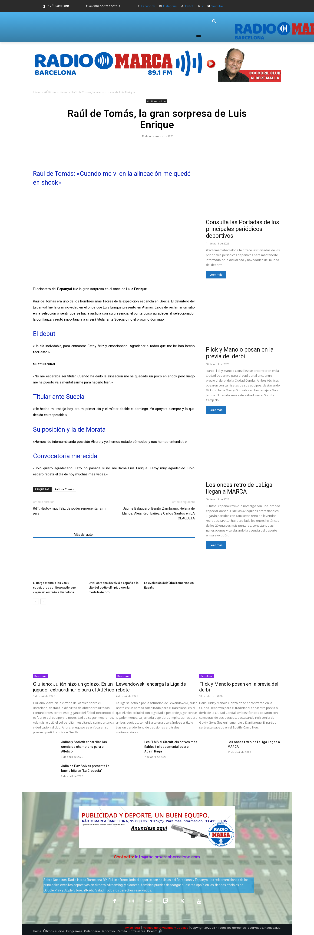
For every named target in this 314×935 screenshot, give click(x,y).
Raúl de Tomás (64, 489)
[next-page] (43, 601)
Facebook (148, 6)
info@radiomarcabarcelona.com (167, 857)
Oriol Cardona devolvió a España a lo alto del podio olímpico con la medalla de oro (114, 587)
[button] (214, 21)
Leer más (215, 274)
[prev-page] (36, 601)
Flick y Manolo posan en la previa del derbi (240, 353)
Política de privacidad (158, 927)
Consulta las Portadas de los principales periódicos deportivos (242, 229)
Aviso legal (133, 927)
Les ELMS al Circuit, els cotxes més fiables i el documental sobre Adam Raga (170, 746)
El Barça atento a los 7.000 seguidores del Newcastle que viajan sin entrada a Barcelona (54, 587)
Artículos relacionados (52, 534)
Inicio (36, 92)
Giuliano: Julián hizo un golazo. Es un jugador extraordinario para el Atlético (73, 687)
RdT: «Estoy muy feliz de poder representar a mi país (69, 510)
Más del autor (84, 534)
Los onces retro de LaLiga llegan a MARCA (239, 488)
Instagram (170, 6)
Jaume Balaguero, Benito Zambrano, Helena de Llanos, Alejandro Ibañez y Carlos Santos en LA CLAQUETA (158, 513)
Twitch (189, 6)
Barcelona (40, 676)
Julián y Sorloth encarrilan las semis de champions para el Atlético (84, 746)
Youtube (217, 6)
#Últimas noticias (55, 92)
